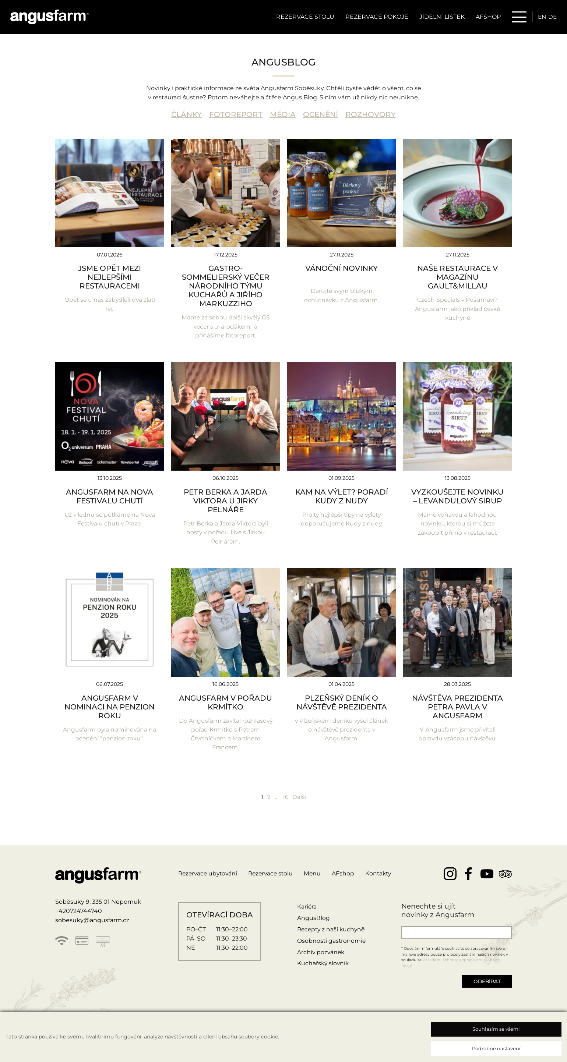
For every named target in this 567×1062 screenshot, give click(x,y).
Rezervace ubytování (209, 875)
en (540, 17)
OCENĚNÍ (320, 114)
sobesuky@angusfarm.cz (92, 922)
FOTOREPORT (236, 114)
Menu (317, 875)
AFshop (348, 875)
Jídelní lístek (440, 17)
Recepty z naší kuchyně (331, 931)
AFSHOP (486, 17)
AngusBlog (312, 920)
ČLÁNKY (186, 114)
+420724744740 (78, 913)
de (551, 17)
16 (286, 798)
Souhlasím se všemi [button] (496, 1029)
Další (300, 798)
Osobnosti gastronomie (331, 942)
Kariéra (306, 909)
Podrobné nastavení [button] (496, 1048)
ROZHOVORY (370, 114)
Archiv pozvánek (320, 954)
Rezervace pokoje (375, 17)
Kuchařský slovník (322, 965)
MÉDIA (283, 114)
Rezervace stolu (303, 17)
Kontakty (384, 875)
